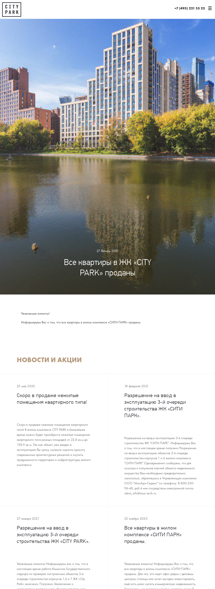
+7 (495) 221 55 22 (189, 8)
